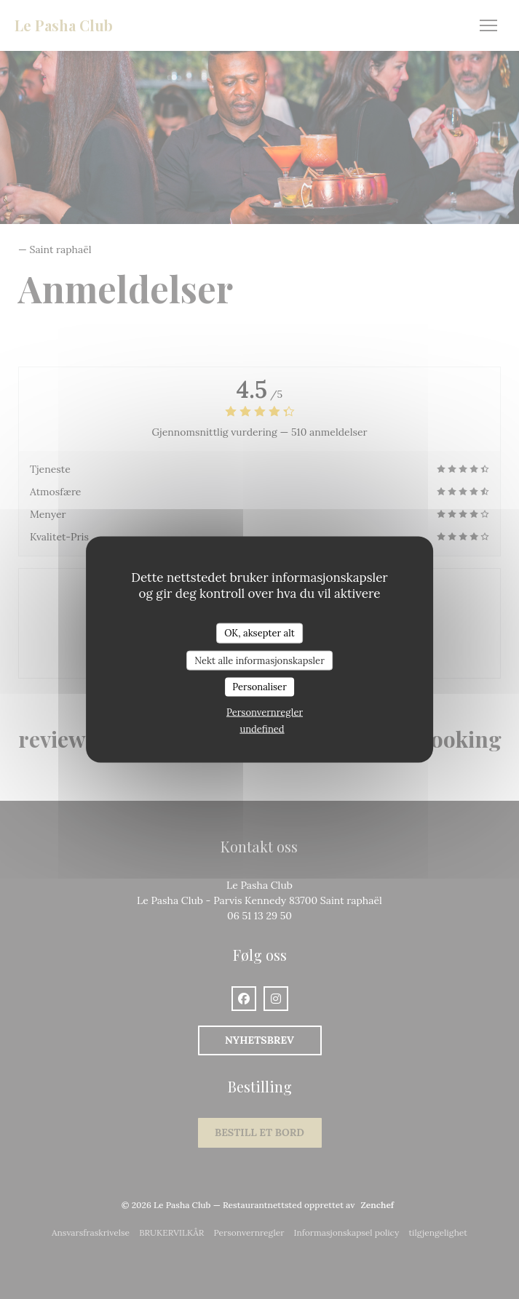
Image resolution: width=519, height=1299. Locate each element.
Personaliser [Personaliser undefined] (259, 687)
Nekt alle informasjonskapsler (259, 660)
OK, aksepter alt (259, 633)
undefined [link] (261, 728)
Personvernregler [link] (264, 712)
